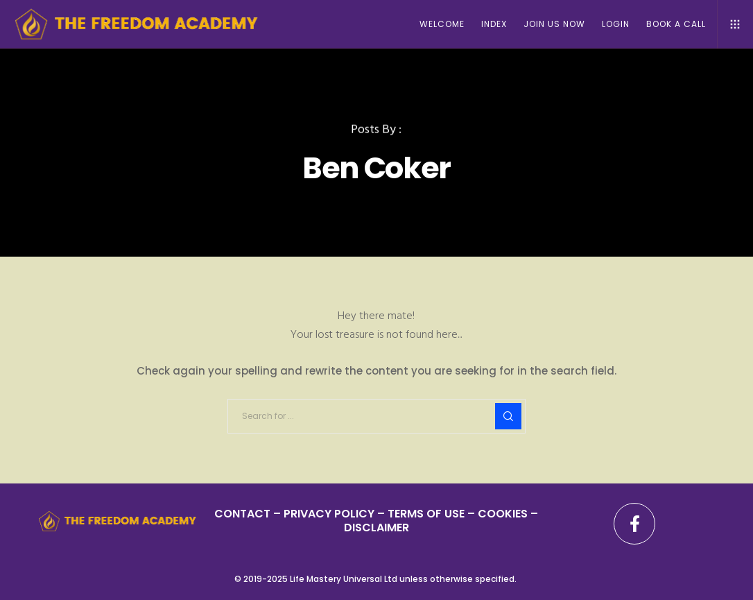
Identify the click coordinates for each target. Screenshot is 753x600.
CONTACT (242, 514)
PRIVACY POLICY (330, 514)
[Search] (508, 416)
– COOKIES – (501, 514)
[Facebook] (634, 524)
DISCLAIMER (376, 527)
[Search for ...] (376, 416)
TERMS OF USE (426, 514)
